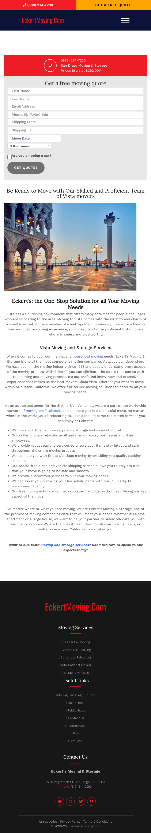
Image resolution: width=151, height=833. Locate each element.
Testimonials (76, 726)
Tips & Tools (76, 703)
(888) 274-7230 (40, 5)
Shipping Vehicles (76, 673)
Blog (76, 733)
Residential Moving (76, 642)
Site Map (76, 741)
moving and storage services (65, 545)
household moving (88, 356)
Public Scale (76, 710)
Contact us (76, 718)
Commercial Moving (76, 650)
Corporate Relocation (76, 657)
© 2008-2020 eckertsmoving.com (75, 826)
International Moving (76, 665)
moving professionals (43, 411)
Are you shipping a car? (29, 157)
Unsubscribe (48, 821)
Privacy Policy (70, 821)
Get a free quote (113, 5)
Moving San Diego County (76, 695)
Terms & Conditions (97, 821)
